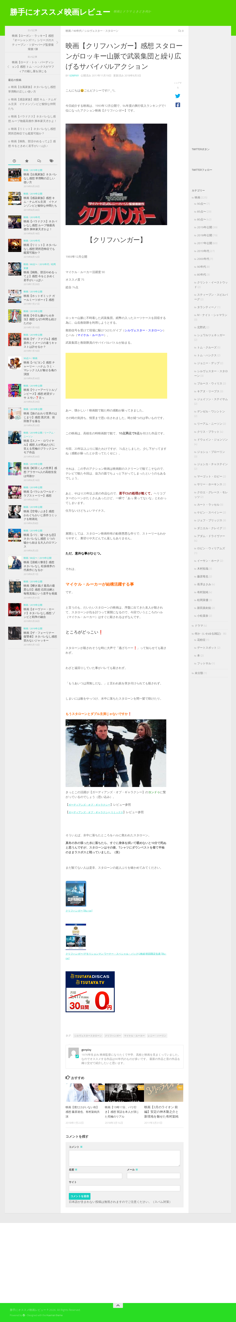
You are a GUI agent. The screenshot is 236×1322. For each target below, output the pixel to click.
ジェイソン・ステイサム (212, 399)
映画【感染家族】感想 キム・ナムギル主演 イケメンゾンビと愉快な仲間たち (32, 104)
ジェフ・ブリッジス (209, 520)
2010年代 (35, 217)
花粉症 (201, 639)
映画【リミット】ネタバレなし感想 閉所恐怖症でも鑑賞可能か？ (40, 248)
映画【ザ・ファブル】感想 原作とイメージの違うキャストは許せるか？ (40, 342)
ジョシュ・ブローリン (211, 451)
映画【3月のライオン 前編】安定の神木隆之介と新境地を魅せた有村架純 (161, 1111)
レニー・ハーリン (157, 1035)
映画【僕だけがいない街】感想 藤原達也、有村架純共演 (83, 1111)
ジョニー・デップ (208, 363)
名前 (73, 1169)
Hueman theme (54, 1314)
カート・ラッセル (208, 504)
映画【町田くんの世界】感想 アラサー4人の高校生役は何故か (40, 471)
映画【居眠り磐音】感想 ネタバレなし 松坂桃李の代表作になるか (39, 566)
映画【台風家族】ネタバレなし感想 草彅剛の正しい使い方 (40, 178)
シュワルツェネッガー (211, 335)
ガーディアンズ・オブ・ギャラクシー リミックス (101, 812)
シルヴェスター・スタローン (105, 31)
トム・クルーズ (207, 347)
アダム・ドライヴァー (211, 536)
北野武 (201, 327)
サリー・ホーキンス (209, 484)
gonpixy (74, 75)
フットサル (204, 663)
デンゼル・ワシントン (211, 411)
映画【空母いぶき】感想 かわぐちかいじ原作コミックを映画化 (40, 515)
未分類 (199, 673)
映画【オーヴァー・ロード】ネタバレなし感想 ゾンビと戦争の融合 (39, 613)
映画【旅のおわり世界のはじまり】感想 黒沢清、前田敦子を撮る (40, 417)
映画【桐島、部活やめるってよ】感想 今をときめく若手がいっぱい (40, 276)
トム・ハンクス (207, 355)
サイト (73, 1181)
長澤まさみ (204, 584)
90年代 (78, 31)
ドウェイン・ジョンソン (212, 439)
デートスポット (207, 647)
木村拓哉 (202, 568)
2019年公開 (36, 170)
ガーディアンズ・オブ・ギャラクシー (94, 804)
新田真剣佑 (204, 608)
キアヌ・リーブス (208, 391)
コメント (76, 1146)
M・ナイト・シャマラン (212, 315)
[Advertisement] (116, 375)
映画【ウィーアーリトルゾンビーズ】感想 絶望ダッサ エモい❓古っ (40, 393)
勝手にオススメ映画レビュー (60, 12)
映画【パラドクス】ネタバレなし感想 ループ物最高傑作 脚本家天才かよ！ (40, 225)
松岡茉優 (202, 600)
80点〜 (33, 264)
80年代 (201, 274)
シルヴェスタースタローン (88, 1035)
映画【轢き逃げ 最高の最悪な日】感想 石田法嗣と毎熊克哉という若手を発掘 (40, 589)
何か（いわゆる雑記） (209, 633)
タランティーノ (207, 307)
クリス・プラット (208, 431)
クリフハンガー (113, 1035)
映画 (68, 31)
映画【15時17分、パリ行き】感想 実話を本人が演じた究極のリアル (122, 1111)
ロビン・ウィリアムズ (211, 548)
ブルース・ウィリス (209, 383)
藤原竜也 (202, 576)
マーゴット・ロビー (209, 476)
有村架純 (202, 592)
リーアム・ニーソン (209, 423)
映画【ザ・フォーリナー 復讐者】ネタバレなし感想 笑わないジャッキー (40, 636)
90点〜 (27, 358)
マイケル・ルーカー (134, 1035)
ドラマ (199, 625)
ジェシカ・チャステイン (212, 464)
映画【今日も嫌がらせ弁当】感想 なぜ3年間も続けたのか (40, 319)
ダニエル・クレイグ (209, 528)
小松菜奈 (202, 615)
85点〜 (201, 211)
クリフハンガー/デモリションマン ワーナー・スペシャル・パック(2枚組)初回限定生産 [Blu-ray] (115, 953)
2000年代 (203, 258)
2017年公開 (204, 243)
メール (132, 1169)
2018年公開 (204, 235)
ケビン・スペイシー (209, 512)
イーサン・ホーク (208, 560)
